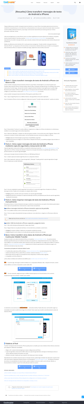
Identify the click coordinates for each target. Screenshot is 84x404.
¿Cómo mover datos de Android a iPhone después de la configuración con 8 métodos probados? (25, 378)
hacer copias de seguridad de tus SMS (49, 148)
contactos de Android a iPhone (33, 251)
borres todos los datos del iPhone (30, 91)
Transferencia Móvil (71, 43)
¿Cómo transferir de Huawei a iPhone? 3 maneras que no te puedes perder (72, 100)
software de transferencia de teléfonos (16, 244)
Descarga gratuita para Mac (39, 268)
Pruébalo (71, 69)
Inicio (32, 2)
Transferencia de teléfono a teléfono (43, 18)
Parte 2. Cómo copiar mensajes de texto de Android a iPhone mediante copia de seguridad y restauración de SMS (34, 72)
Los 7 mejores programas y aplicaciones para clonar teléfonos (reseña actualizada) (72, 94)
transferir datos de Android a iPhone (39, 258)
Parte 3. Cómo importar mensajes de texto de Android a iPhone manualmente (26, 74)
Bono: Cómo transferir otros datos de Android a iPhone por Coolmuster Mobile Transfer (28, 75)
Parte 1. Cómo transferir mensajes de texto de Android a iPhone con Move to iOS (26, 71)
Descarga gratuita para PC (25, 268)
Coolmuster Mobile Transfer (40, 239)
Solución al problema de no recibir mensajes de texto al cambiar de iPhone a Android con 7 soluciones (26, 375)
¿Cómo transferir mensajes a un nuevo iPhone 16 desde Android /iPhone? (20, 372)
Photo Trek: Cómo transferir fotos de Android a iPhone (72, 104)
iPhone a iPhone (43, 252)
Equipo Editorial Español (24, 18)
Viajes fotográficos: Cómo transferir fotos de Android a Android (72, 90)
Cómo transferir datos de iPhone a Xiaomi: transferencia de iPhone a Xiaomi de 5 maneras (72, 108)
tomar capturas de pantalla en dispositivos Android (36, 218)
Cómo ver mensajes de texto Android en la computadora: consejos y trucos (20, 380)
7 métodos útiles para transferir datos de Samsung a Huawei (71, 86)
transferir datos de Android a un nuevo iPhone (36, 38)
